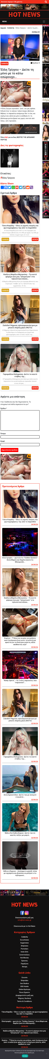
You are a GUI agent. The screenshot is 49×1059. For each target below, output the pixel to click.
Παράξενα (24, 964)
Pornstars (24, 949)
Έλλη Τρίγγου (8, 178)
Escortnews (24, 940)
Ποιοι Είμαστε (24, 992)
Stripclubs (24, 980)
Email (3, 441)
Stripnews (24, 946)
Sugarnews (24, 943)
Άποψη (24, 967)
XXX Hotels (24, 986)
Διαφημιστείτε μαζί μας (24, 995)
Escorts (24, 977)
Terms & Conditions (24, 1001)
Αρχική (3, 28)
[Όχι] (46, 1054)
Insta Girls (24, 952)
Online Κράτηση (24, 989)
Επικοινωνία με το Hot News (24, 926)
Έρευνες (24, 961)
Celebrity (10, 28)
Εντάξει (25, 1056)
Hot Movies (24, 958)
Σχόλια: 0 (35, 63)
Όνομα (3, 434)
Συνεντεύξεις (24, 955)
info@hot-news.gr (24, 920)
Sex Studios (24, 983)
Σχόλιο (4, 408)
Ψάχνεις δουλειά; (24, 998)
